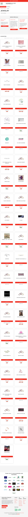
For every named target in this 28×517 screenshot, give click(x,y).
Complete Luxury (7, 123)
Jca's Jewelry (7, 220)
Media (15, 501)
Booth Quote (3, 6)
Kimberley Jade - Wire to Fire (7, 239)
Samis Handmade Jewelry (21, 374)
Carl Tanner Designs (7, 104)
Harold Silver (7, 181)
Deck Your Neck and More (21, 123)
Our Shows (16, 500)
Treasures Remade (21, 432)
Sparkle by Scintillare (21, 413)
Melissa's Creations (7, 278)
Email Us (16, 502)
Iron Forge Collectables (21, 200)
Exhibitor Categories (3, 8)
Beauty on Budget (7, 84)
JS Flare (21, 220)
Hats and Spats (21, 181)
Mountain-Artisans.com (21, 297)
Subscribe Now (4, 505)
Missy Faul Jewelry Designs (21, 278)
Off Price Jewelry (7, 336)
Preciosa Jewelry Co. (7, 355)
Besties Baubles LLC (21, 84)
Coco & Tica (21, 104)
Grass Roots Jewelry (21, 162)
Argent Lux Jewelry (7, 65)
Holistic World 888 (7, 200)
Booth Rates (20, 501)
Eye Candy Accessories (21, 142)
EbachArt (7, 142)
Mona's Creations (7, 297)
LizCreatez (7, 258)
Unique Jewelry (7, 452)
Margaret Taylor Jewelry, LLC (21, 258)
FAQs (23, 501)
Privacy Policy (22, 512)
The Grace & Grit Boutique (7, 432)
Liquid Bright (21, 239)
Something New (21, 394)
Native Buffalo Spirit (21, 316)
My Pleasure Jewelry (7, 316)
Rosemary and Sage (7, 374)
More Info (7, 50)
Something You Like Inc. (7, 413)
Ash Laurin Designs (21, 65)
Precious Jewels (21, 355)
